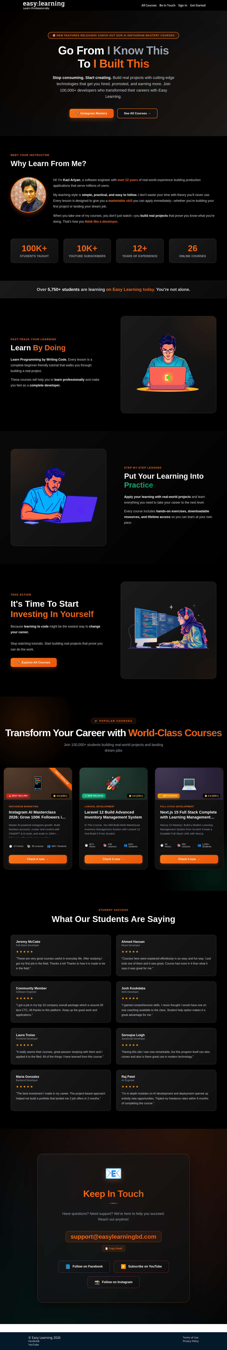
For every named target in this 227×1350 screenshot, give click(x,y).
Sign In (182, 5)
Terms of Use (190, 1337)
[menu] (172, 5)
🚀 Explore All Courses (35, 664)
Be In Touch (167, 5)
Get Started (198, 5)
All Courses (149, 5)
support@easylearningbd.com (113, 1244)
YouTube (33, 1344)
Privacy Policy (191, 1341)
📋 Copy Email (113, 1256)
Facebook (33, 1341)
